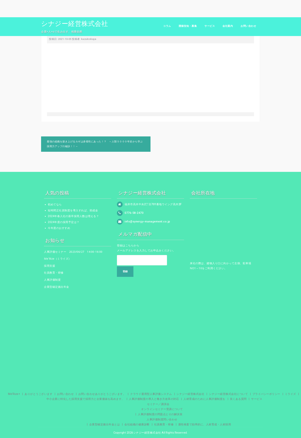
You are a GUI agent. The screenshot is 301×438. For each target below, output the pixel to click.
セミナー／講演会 (158, 404)
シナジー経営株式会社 (74, 23)
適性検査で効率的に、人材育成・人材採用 (204, 424)
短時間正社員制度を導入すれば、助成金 (73, 210)
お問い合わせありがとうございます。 (102, 393)
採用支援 (49, 265)
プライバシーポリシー (266, 393)
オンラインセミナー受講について (162, 409)
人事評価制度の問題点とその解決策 (160, 414)
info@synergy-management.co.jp (147, 221)
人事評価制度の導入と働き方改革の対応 (154, 398)
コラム (167, 26)
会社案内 (227, 26)
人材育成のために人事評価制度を (204, 398)
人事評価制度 (52, 279)
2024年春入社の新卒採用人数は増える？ (73, 216)
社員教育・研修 (54, 272)
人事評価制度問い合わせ (162, 419)
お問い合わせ (248, 26)
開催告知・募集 (188, 26)
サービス (209, 26)
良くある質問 (238, 398)
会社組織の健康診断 (137, 424)
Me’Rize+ (14, 393)
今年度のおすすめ (59, 228)
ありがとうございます (38, 393)
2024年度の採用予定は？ (63, 222)
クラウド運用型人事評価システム (151, 393)
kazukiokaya (88, 39)
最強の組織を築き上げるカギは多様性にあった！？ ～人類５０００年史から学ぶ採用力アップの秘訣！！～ (95, 144)
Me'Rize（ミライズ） (57, 258)
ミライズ (290, 393)
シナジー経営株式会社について (228, 393)
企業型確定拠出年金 (56, 287)
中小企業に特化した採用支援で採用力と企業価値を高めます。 (85, 398)
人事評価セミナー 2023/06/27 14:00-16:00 (73, 251)
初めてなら (55, 204)
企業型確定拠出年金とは (104, 424)
